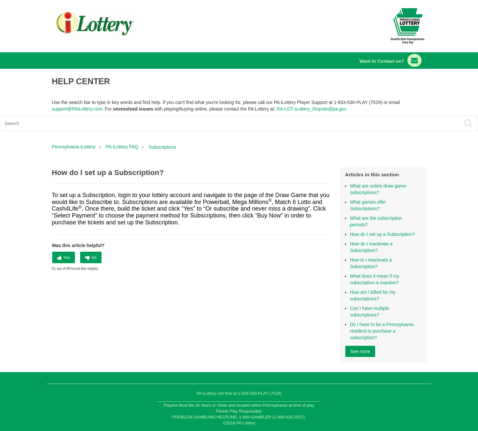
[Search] (191, 123)
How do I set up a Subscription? (382, 234)
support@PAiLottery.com (77, 109)
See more (360, 351)
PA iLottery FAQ (122, 146)
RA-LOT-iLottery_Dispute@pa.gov (312, 109)
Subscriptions (162, 147)
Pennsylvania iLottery (74, 146)
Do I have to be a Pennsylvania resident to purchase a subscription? (382, 331)
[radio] (64, 257)
